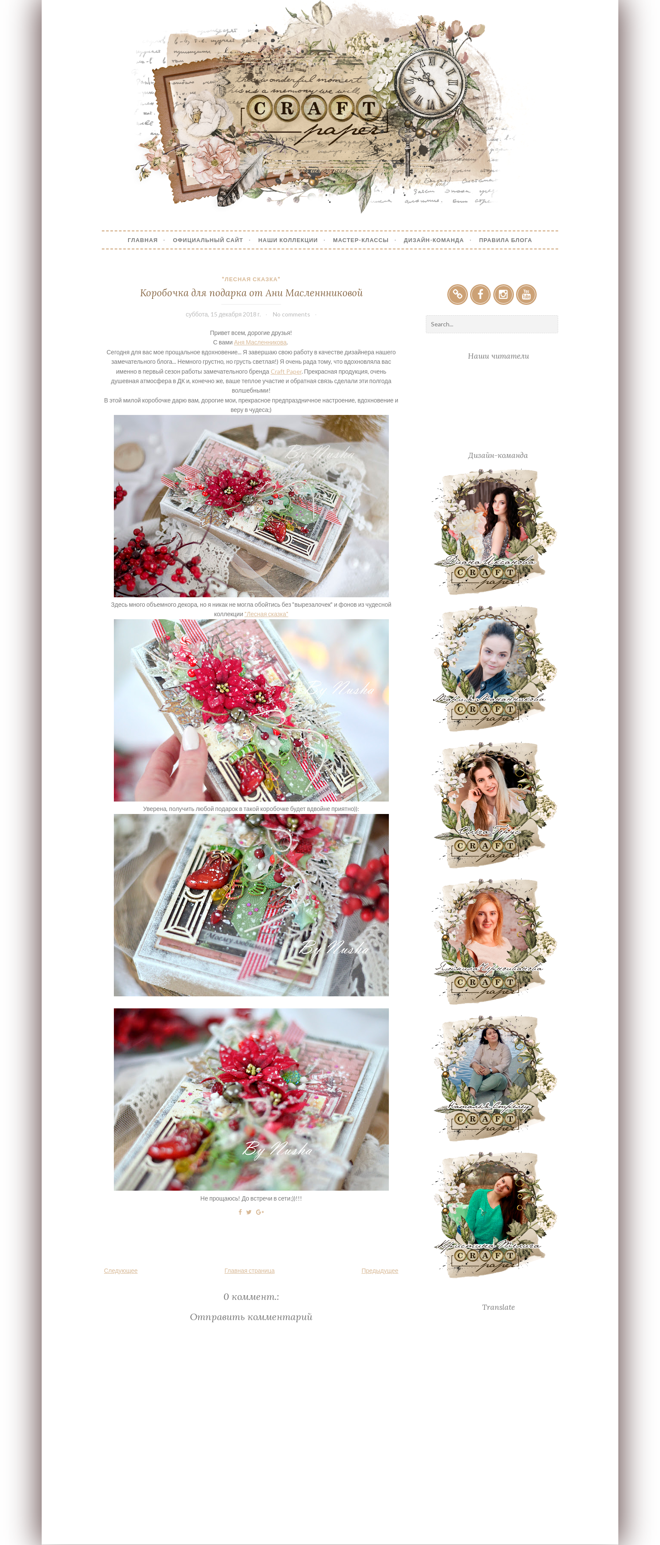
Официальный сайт (208, 240)
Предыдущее (379, 1270)
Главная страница (250, 1270)
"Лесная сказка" (251, 279)
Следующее (121, 1270)
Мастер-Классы (361, 240)
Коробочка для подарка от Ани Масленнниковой (251, 292)
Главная (143, 240)
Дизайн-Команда (434, 240)
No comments (291, 314)
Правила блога (505, 240)
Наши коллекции (288, 240)
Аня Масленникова (260, 342)
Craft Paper (286, 371)
